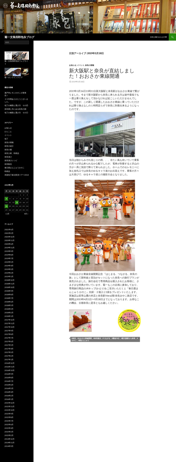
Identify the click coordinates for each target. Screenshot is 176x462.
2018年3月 (9, 309)
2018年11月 (9, 284)
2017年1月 (9, 359)
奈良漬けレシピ (11, 160)
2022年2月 (9, 233)
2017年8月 (9, 334)
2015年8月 (9, 417)
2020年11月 (9, 240)
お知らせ (72, 65)
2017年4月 (9, 349)
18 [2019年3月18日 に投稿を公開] (6, 206)
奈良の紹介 (9, 146)
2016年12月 (9, 363)
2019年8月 (9, 255)
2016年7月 (9, 381)
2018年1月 (9, 316)
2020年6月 (9, 244)
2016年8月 (9, 377)
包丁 (6, 139)
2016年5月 (9, 388)
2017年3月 (9, 352)
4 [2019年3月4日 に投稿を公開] (6, 199)
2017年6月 (9, 341)
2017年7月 (9, 338)
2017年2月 (9, 356)
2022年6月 (9, 229)
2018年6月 (9, 302)
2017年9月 (9, 330)
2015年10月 (9, 410)
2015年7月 (9, 421)
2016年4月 (9, 392)
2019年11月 (9, 247)
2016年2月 (9, 395)
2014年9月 (9, 446)
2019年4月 (9, 265)
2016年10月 (9, 370)
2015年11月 (9, 406)
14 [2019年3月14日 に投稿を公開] (17, 202)
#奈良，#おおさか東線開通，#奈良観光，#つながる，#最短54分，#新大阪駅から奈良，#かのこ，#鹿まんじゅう (105, 339)
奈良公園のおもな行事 (158, 37)
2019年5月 (9, 262)
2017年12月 (9, 320)
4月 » (26, 214)
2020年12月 (9, 237)
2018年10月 (9, 287)
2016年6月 (9, 385)
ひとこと (8, 131)
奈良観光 (8, 164)
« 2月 (7, 214)
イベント (80, 65)
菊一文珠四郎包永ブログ (19, 37)
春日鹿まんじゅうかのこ (14, 168)
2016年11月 (9, 367)
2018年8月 (9, 294)
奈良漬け (8, 157)
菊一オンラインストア (14, 77)
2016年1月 (9, 399)
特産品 (7, 171)
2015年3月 (9, 432)
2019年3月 (9, 269)
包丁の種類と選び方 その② (16, 105)
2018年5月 (9, 305)
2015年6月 (9, 424)
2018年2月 (9, 312)
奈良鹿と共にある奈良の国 (15, 109)
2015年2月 (9, 435)
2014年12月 (9, 439)
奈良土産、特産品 (12, 153)
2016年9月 (9, 374)
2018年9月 (9, 291)
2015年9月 (9, 414)
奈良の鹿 (8, 149)
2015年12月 (9, 403)
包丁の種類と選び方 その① (16, 112)
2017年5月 (9, 345)
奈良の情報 (89, 65)
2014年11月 (9, 442)
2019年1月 (9, 276)
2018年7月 (9, 298)
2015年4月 (9, 428)
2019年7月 (9, 258)
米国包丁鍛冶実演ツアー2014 (17, 175)
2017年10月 (9, 327)
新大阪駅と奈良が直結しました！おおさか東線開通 (102, 73)
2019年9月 (9, 251)
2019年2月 (9, 273)
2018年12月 (9, 280)
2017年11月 (9, 323)
